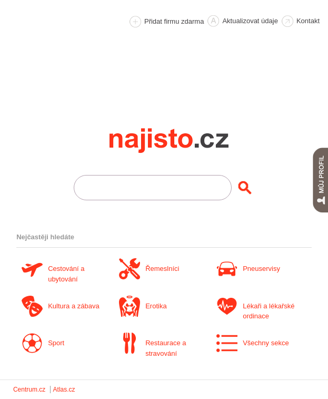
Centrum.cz (29, 389)
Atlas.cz (64, 389)
